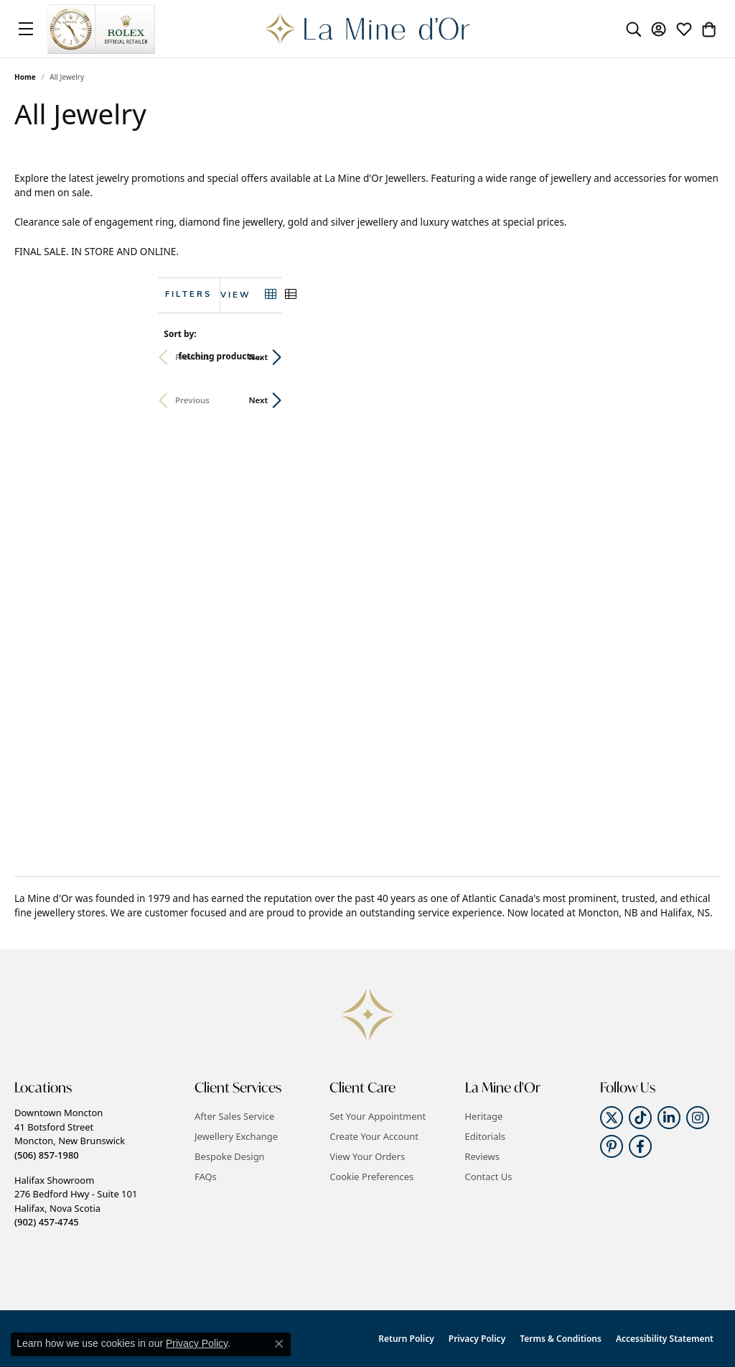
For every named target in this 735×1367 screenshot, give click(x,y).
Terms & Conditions (560, 1339)
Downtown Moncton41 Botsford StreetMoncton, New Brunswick (69, 1133)
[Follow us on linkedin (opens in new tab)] (668, 1117)
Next (696, 356)
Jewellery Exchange (236, 1136)
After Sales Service (234, 1116)
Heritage (484, 1116)
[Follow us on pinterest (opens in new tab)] (611, 1146)
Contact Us (488, 1176)
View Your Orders (367, 1156)
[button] (634, 28)
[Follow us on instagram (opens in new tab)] (697, 1117)
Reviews (482, 1156)
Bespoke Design (230, 1156)
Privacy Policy (477, 1339)
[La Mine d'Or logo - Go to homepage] (368, 29)
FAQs (206, 1176)
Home (25, 77)
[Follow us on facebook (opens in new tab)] (640, 1146)
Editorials (485, 1136)
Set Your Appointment (377, 1116)
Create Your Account (373, 1136)
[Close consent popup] (279, 1344)
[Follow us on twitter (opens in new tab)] (611, 1117)
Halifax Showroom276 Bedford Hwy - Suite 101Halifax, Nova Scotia (75, 1201)
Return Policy (406, 1339)
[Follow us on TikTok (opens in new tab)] (640, 1117)
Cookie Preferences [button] (371, 1176)
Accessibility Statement (664, 1339)
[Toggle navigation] (25, 29)
